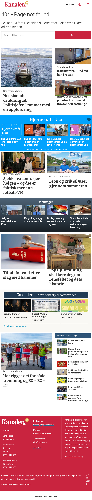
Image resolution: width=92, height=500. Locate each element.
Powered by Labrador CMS (46, 497)
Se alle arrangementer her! (16, 326)
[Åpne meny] (87, 4)
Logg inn (80, 4)
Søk (73, 35)
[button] (89, 119)
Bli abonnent (70, 4)
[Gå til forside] (16, 4)
